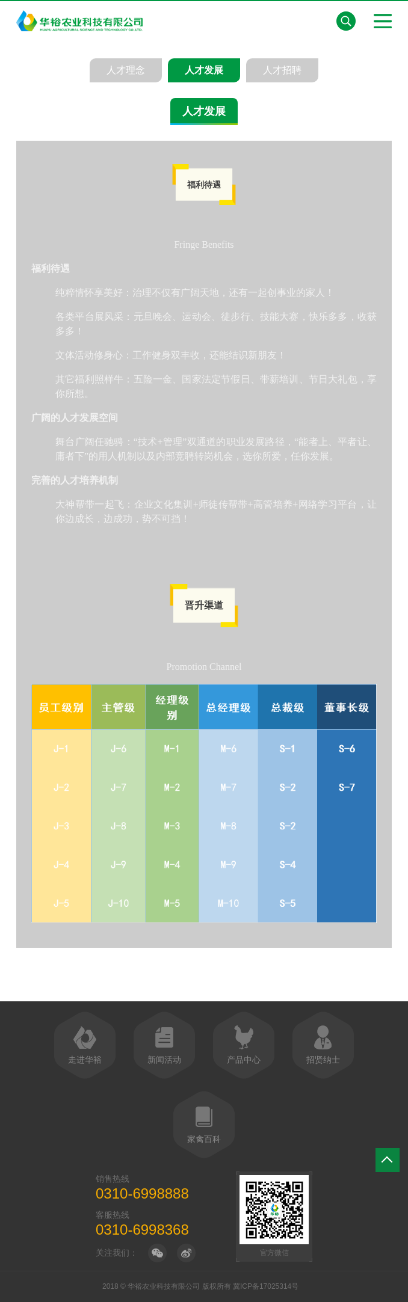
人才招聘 (282, 70)
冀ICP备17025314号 (265, 1286)
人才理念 (126, 70)
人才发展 (204, 70)
